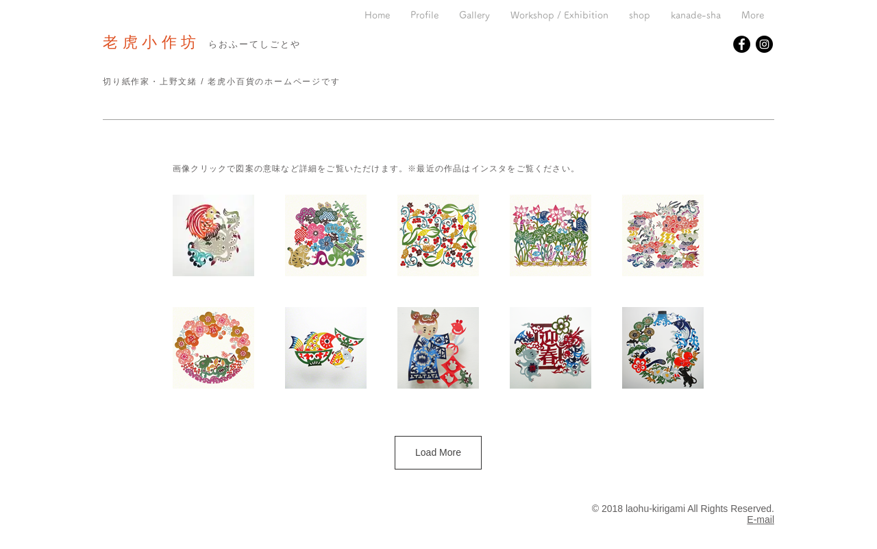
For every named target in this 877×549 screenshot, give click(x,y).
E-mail (760, 519)
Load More (438, 452)
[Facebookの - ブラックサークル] (741, 44)
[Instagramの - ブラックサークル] (764, 44)
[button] (474, 15)
